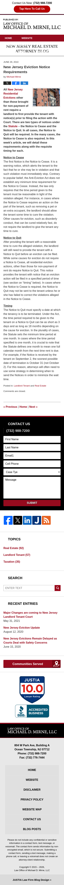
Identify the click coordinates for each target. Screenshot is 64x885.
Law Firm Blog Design (31, 879)
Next (33, 406)
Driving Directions (36, 58)
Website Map (32, 809)
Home (8, 38)
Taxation (11, 561)
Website (27, 38)
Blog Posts (32, 829)
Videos (9, 58)
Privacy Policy (32, 799)
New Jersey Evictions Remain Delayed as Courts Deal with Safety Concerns (30, 640)
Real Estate (40, 385)
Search (58, 588)
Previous (10, 406)
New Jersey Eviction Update (21, 627)
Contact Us (12, 65)
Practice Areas (15, 51)
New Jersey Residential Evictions (13, 93)
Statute (12, 126)
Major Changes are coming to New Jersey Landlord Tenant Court (30, 614)
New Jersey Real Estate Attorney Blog (32, 24)
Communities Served (27, 664)
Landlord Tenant (22, 385)
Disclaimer (32, 789)
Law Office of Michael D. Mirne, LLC (32, 870)
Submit (32, 502)
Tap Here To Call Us (32, 8)
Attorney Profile (17, 45)
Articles (41, 51)
